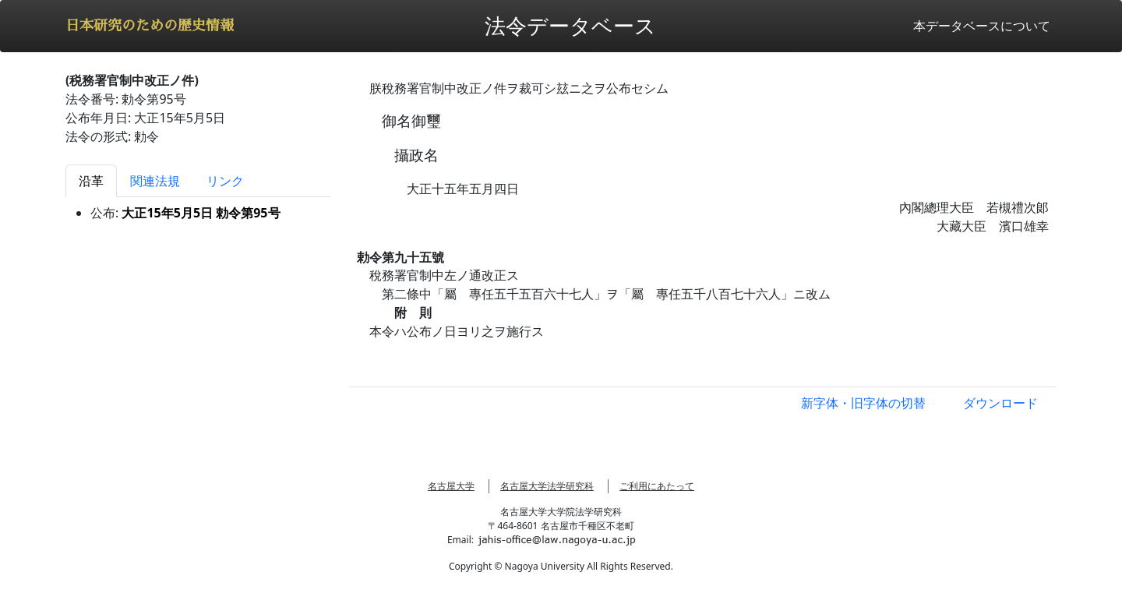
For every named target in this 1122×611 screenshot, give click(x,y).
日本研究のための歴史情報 (149, 26)
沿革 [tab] (91, 180)
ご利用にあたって (656, 486)
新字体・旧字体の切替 (863, 402)
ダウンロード (1000, 402)
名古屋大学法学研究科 (547, 486)
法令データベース (570, 25)
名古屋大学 (451, 486)
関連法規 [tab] (155, 180)
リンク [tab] (225, 180)
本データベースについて (981, 25)
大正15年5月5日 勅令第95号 (201, 212)
